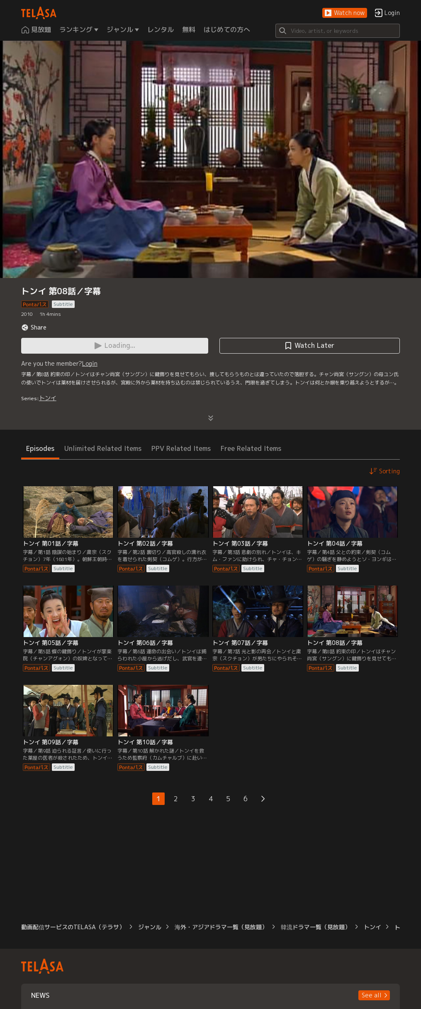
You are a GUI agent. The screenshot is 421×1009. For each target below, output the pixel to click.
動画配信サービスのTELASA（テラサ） (73, 927)
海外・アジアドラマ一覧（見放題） (221, 927)
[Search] (337, 31)
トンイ (47, 398)
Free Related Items (251, 448)
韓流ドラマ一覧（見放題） (315, 927)
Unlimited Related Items (102, 448)
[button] (344, 13)
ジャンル (149, 927)
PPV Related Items (181, 448)
